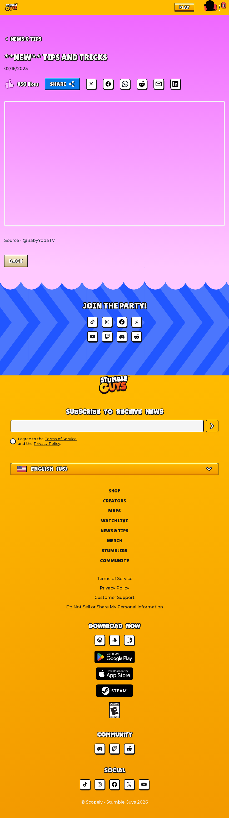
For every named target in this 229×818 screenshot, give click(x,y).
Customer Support (114, 597)
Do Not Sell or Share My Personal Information (114, 606)
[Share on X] (91, 84)
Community (114, 560)
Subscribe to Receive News (114, 411)
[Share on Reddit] (142, 84)
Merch (114, 540)
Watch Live (114, 520)
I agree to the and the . (47, 441)
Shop (114, 490)
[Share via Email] (158, 84)
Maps (114, 510)
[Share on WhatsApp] (125, 84)
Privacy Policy (47, 443)
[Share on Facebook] (108, 84)
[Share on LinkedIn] (175, 84)
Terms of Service (61, 439)
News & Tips (114, 530)
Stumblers (114, 550)
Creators (114, 500)
